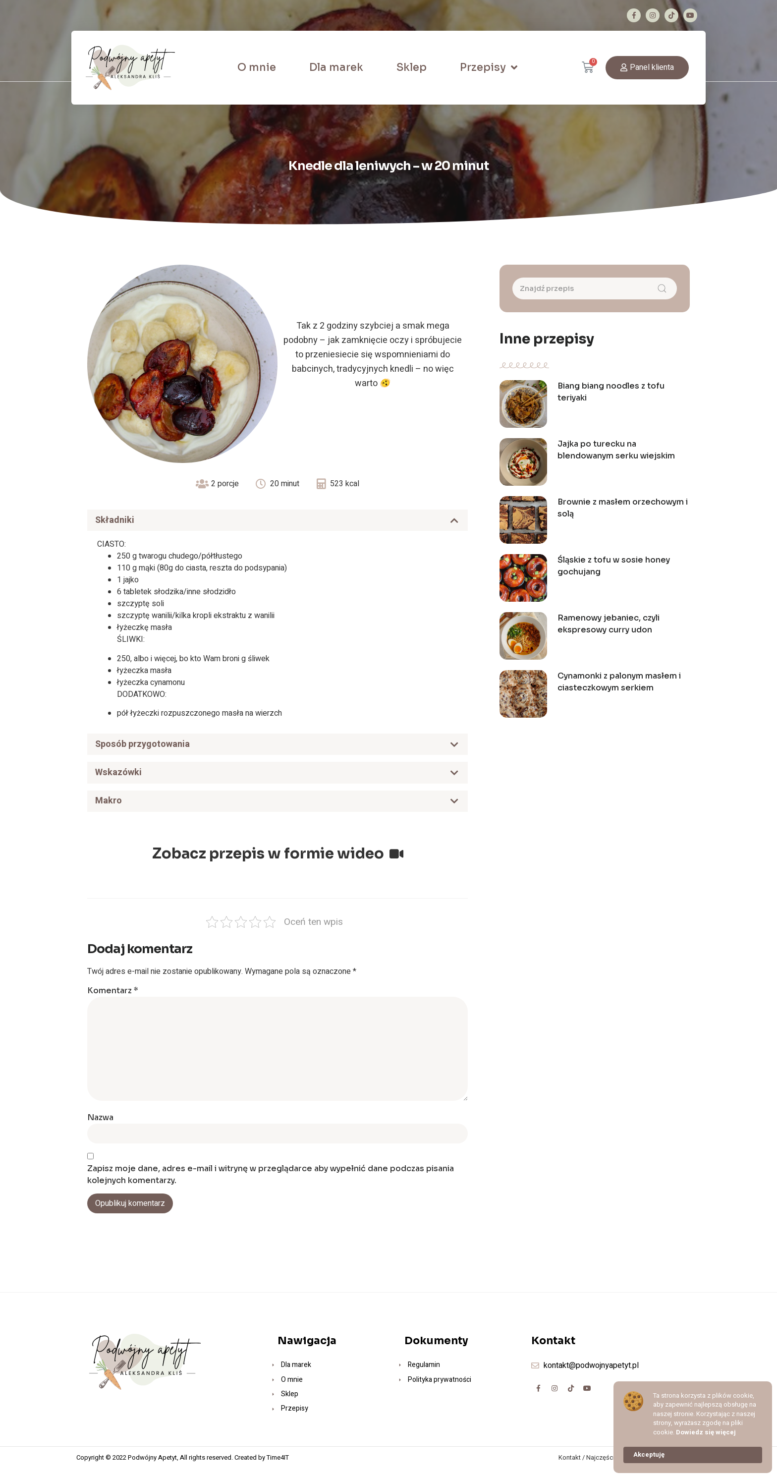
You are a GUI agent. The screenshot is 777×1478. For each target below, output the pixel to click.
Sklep (411, 67)
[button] (647, 67)
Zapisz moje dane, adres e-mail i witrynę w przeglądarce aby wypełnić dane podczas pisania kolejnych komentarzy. (270, 1184)
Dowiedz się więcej (706, 1432)
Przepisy (488, 67)
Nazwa (100, 1127)
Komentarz (112, 1000)
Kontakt (569, 1467)
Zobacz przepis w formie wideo (277, 863)
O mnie (256, 67)
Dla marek (336, 67)
